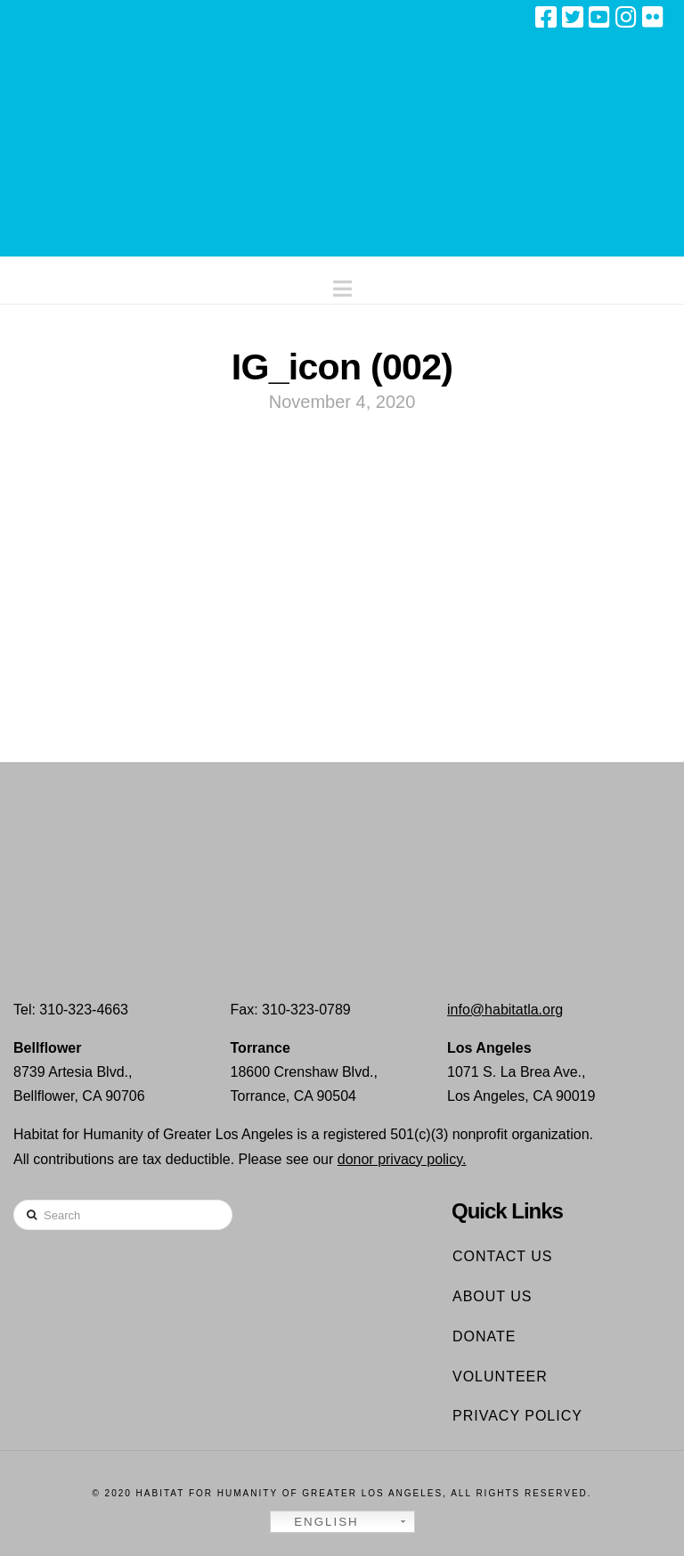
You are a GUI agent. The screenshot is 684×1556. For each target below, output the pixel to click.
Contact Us (502, 1256)
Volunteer (500, 1376)
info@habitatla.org (505, 1009)
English (317, 1522)
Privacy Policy (517, 1415)
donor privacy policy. (402, 1159)
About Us (492, 1296)
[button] (342, 284)
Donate (484, 1336)
